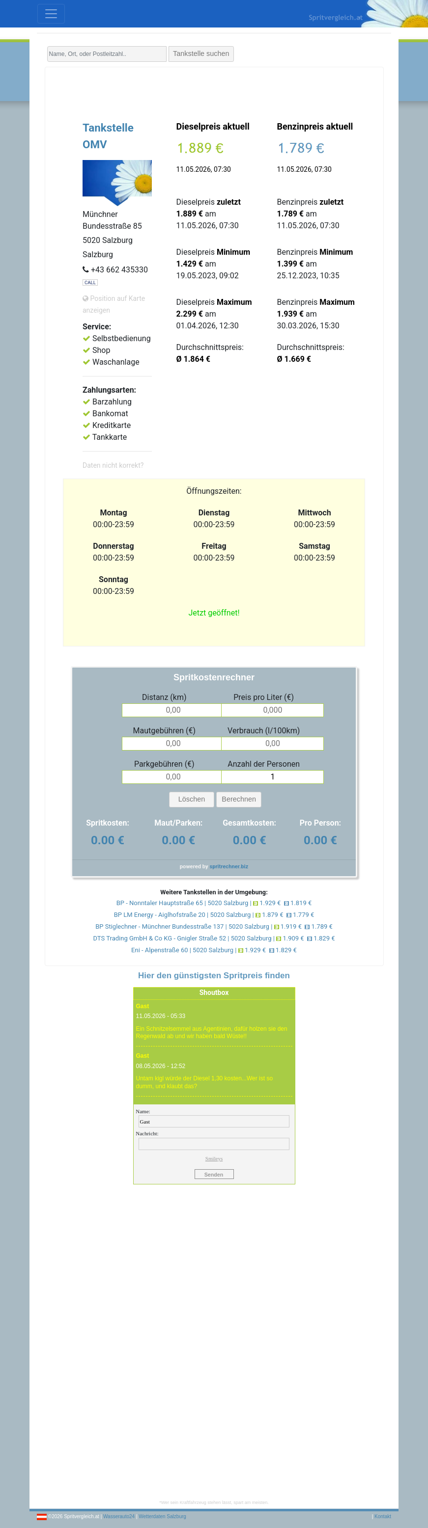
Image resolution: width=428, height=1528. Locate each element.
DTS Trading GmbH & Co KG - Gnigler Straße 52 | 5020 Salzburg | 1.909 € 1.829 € (214, 938)
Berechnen (239, 799)
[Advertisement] (214, 92)
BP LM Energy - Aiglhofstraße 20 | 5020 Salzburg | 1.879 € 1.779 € (214, 914)
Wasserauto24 (119, 1516)
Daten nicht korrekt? (113, 465)
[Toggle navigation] (51, 14)
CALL (90, 282)
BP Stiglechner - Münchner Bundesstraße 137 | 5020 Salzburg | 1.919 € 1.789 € (214, 926)
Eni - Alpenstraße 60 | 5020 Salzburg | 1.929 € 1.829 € (214, 950)
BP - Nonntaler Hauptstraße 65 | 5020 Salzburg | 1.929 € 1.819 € (214, 903)
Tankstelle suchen (201, 53)
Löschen (191, 799)
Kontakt (382, 1516)
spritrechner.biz (228, 866)
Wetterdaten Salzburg (162, 1516)
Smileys (214, 1158)
